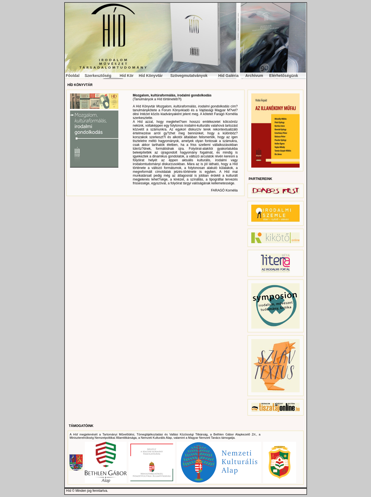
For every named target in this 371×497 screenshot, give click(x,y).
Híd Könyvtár (151, 75)
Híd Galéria (228, 75)
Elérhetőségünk (283, 75)
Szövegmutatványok (188, 75)
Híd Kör (127, 75)
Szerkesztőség (98, 75)
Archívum (254, 75)
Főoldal (73, 75)
